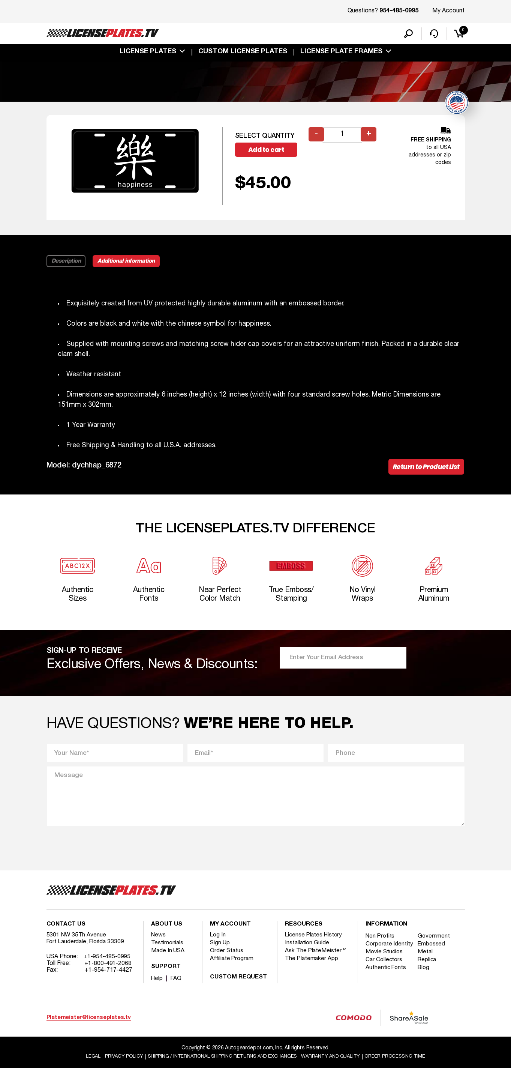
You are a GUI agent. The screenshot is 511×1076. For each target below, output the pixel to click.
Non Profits (381, 943)
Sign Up (220, 950)
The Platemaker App (312, 965)
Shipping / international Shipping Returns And (218, 1064)
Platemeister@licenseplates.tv (88, 1025)
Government (436, 943)
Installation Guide (307, 950)
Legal (80, 1064)
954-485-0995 (398, 11)
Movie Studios (385, 965)
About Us (166, 932)
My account (230, 932)
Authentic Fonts (387, 981)
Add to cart (269, 151)
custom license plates (242, 53)
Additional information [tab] (129, 262)
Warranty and (337, 1064)
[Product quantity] (343, 136)
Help (157, 985)
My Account (448, 11)
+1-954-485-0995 (108, 963)
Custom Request (238, 984)
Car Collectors (385, 973)
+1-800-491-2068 (108, 970)
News (158, 942)
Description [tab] (66, 262)
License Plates (148, 53)
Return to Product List (424, 469)
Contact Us (65, 932)
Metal (427, 965)
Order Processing (406, 1064)
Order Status (227, 957)
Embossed (434, 951)
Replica (429, 973)
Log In (218, 942)
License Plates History (315, 942)
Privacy (112, 1064)
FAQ (177, 985)
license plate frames (341, 53)
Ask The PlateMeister (316, 957)
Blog (426, 981)
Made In (168, 957)
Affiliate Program (232, 965)
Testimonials (167, 950)
